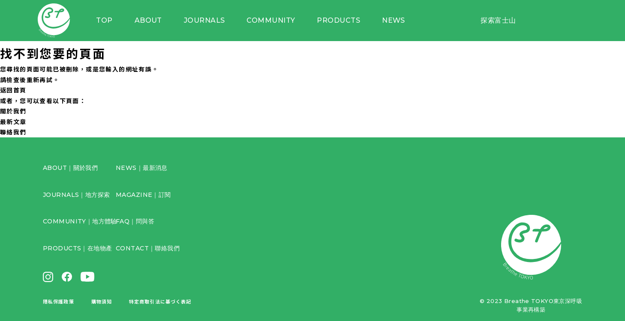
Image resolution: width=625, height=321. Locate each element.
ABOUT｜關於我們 (70, 168)
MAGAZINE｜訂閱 (143, 195)
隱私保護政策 (58, 301)
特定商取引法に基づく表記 (160, 301)
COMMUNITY (276, 21)
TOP (114, 21)
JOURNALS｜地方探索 (76, 195)
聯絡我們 (13, 132)
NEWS (396, 21)
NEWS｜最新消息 (142, 168)
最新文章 (13, 121)
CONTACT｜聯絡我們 (148, 248)
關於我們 (13, 111)
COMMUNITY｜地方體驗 (80, 221)
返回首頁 (13, 90)
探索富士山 (498, 21)
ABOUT (156, 21)
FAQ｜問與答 (135, 221)
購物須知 (101, 301)
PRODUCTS (342, 21)
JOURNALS (211, 21)
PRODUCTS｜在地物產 (77, 248)
